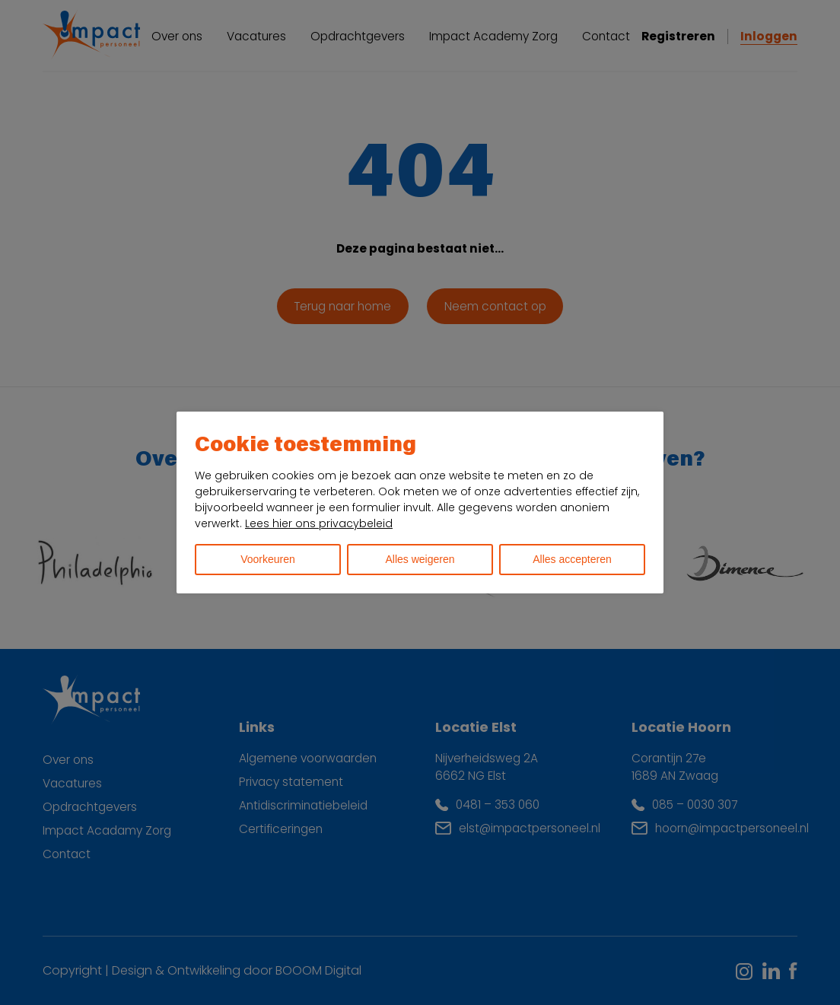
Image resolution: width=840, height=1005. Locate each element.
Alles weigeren (419, 559)
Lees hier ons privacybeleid (319, 523)
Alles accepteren (572, 559)
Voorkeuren (267, 559)
